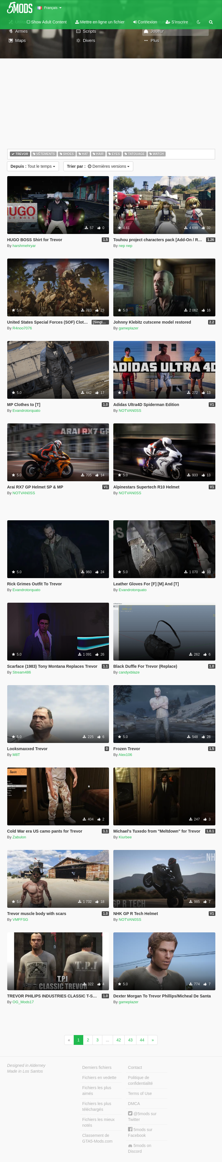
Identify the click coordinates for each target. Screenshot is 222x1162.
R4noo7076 (22, 328)
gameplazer (128, 328)
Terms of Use (140, 1093)
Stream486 (21, 672)
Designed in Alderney (26, 1065)
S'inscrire (177, 22)
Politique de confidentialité (140, 1080)
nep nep (125, 246)
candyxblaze (129, 672)
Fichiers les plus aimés (96, 1090)
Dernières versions (98, 166)
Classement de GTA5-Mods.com (97, 1138)
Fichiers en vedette (99, 1077)
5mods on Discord (139, 1148)
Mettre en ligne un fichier (99, 22)
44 (142, 1040)
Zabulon (19, 837)
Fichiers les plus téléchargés (96, 1106)
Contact (135, 1067)
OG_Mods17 (23, 1002)
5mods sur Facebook (140, 1132)
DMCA (134, 1103)
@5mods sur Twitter (142, 1116)
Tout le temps (33, 166)
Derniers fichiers (97, 1067)
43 (130, 1040)
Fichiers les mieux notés (98, 1122)
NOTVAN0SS (130, 410)
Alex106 (125, 754)
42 (118, 1040)
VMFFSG (20, 919)
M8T (16, 754)
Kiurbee (125, 837)
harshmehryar (24, 246)
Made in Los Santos (25, 1071)
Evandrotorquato (26, 410)
